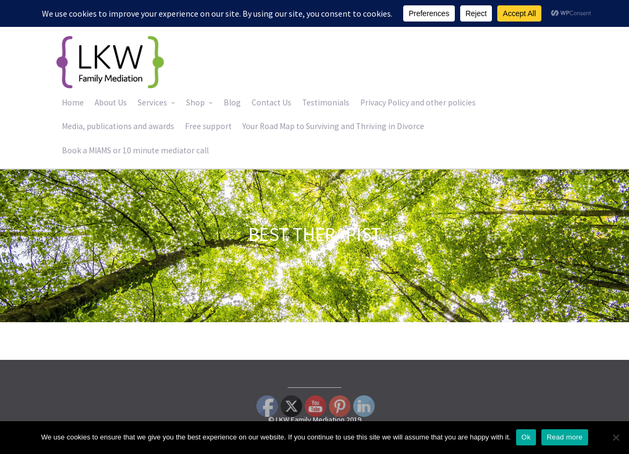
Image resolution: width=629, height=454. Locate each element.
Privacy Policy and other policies (418, 102)
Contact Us (271, 102)
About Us (111, 102)
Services (152, 102)
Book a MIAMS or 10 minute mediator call (135, 150)
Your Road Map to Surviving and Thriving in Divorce (333, 126)
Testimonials (325, 102)
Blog (232, 102)
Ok (526, 437)
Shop (195, 102)
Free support (208, 126)
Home (73, 102)
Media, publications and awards (118, 126)
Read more (565, 437)
